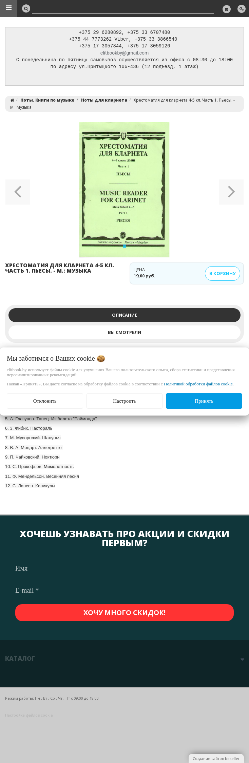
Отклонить (45, 401)
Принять (204, 401)
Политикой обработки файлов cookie (198, 383)
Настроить (124, 401)
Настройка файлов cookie (29, 715)
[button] (18, 191)
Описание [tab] (124, 317)
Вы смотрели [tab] (124, 334)
